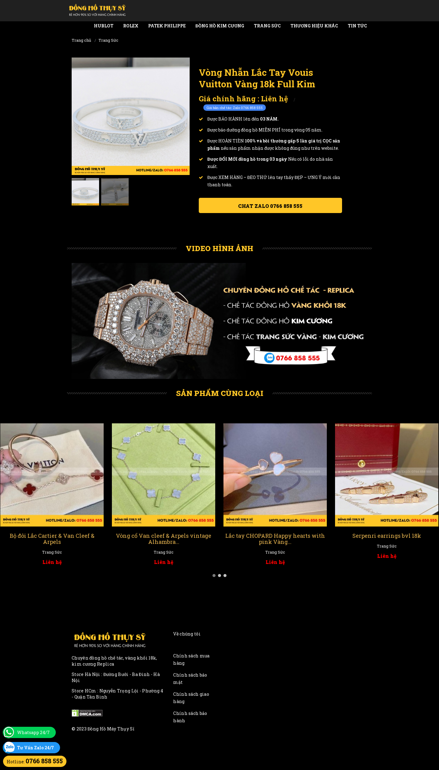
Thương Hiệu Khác (314, 26)
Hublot (103, 26)
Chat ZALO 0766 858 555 (270, 206)
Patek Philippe (167, 26)
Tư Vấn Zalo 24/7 (35, 747)
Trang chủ (81, 40)
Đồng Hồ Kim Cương (219, 26)
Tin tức (357, 26)
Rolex (130, 26)
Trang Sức (267, 26)
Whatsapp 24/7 (33, 732)
